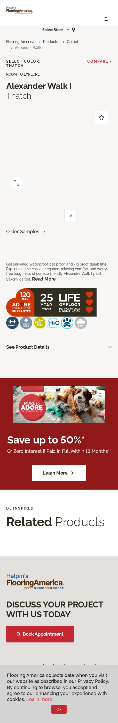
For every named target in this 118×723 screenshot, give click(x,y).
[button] (56, 29)
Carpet (72, 42)
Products (50, 42)
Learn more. (39, 699)
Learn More (59, 473)
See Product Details (28, 347)
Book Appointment (40, 634)
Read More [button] (44, 279)
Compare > (99, 61)
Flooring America (20, 42)
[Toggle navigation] (106, 19)
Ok (59, 709)
